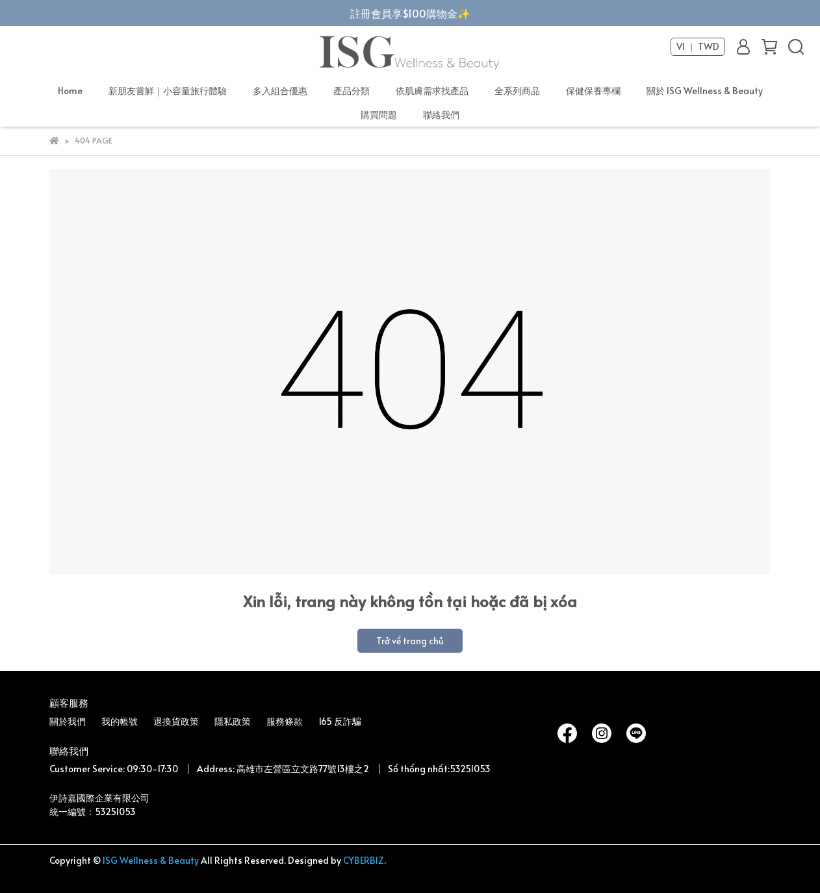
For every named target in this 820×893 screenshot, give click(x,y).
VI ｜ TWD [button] (697, 47)
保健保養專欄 (593, 90)
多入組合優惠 (280, 90)
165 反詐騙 (339, 721)
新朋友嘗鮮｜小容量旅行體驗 (168, 90)
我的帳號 (119, 721)
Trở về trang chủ (410, 641)
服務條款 (284, 721)
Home (70, 90)
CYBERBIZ (363, 860)
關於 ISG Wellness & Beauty (705, 90)
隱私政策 (232, 721)
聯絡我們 (441, 114)
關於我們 (67, 721)
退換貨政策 (176, 721)
